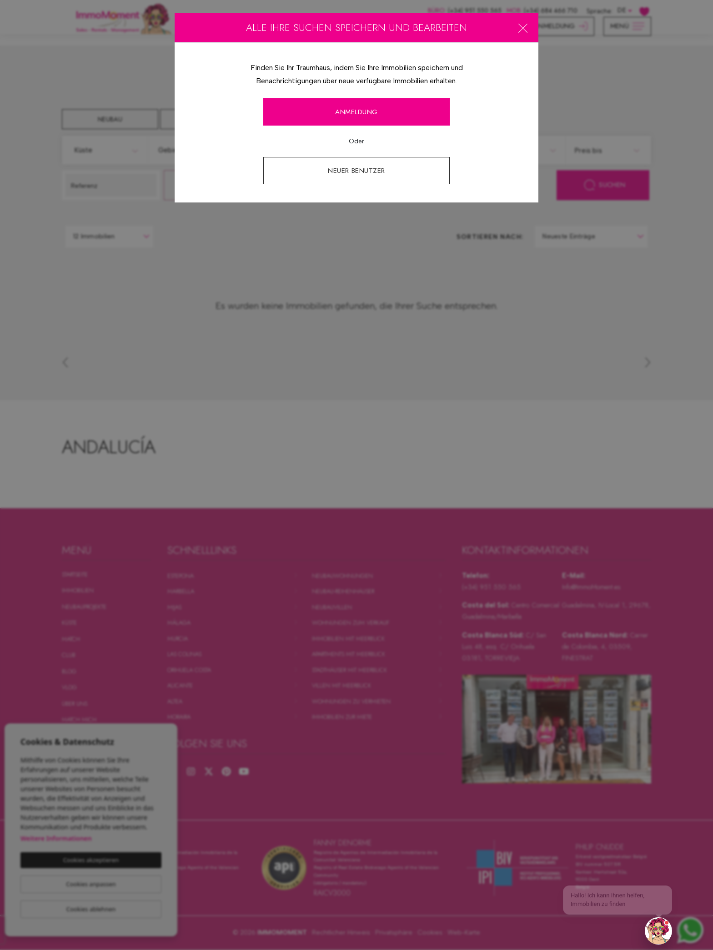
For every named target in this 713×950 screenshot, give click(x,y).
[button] (658, 931)
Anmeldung (356, 112)
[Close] (522, 27)
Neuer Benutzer (356, 171)
